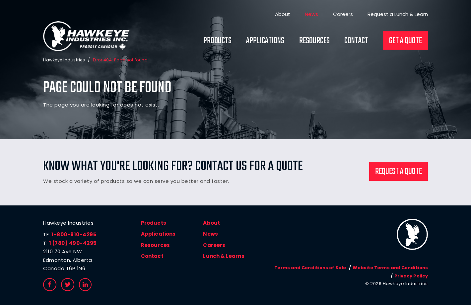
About (282, 14)
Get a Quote (405, 40)
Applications (265, 40)
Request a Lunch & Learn (398, 14)
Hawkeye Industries (64, 59)
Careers (343, 14)
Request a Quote (398, 171)
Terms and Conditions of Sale (311, 268)
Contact (356, 40)
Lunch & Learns (223, 256)
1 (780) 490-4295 (73, 243)
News (311, 14)
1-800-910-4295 (74, 234)
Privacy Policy (411, 276)
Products (217, 40)
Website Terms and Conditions (391, 268)
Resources (314, 40)
